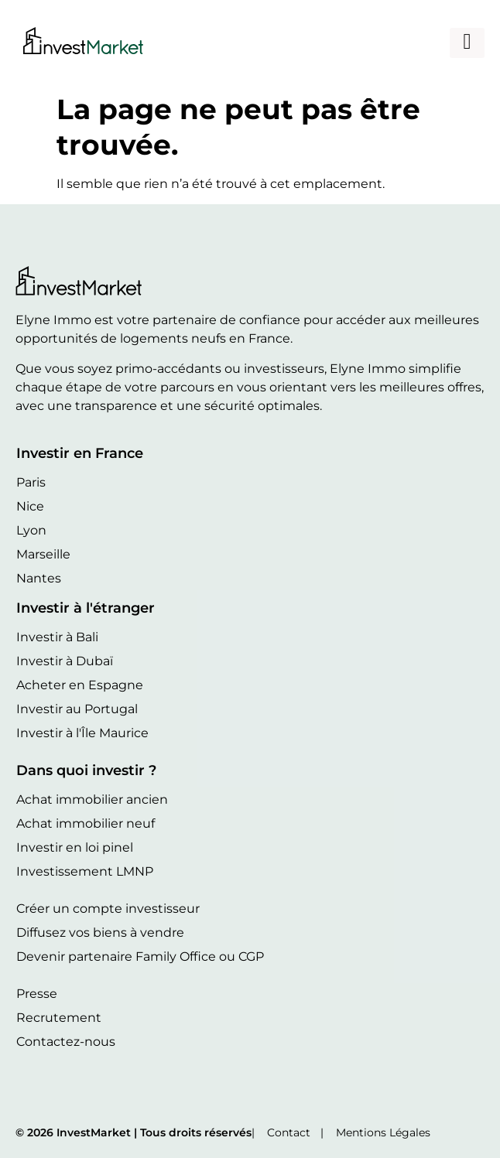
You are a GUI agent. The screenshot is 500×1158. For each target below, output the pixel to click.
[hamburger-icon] (467, 43)
